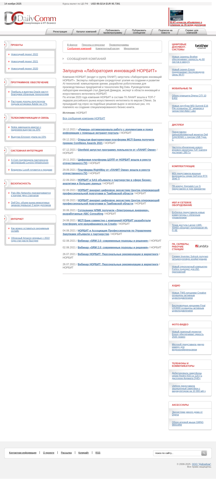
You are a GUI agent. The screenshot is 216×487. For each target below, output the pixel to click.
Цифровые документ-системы (179, 47)
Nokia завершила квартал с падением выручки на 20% (26, 128)
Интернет (17, 219)
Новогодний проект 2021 (24, 61)
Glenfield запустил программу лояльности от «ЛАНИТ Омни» (117, 149)
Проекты (17, 45)
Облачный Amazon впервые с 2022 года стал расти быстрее (30, 239)
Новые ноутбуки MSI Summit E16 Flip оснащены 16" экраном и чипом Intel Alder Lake (190, 108)
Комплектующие (183, 166)
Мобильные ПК (182, 88)
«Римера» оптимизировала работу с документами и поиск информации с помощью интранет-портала (108, 131)
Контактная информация (22, 452)
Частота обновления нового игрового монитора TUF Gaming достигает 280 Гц (189, 150)
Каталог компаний (86, 31)
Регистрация (60, 31)
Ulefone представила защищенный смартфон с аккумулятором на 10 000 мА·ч (189, 388)
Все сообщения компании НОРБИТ (84, 118)
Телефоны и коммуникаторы (183, 364)
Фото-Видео (180, 324)
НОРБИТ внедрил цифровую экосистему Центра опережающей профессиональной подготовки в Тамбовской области (111, 192)
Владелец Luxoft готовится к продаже (31, 169)
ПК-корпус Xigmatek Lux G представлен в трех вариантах (188, 187)
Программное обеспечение (30, 82)
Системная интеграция (27, 150)
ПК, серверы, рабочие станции (180, 247)
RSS (97, 452)
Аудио (176, 285)
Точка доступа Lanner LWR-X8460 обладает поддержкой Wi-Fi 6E (190, 228)
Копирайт (83, 452)
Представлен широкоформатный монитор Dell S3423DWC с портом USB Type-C (190, 136)
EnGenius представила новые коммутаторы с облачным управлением (188, 215)
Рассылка (66, 452)
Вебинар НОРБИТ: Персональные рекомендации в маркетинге (118, 254)
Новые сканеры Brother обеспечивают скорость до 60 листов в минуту (188, 59)
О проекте (48, 452)
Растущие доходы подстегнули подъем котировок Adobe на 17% (29, 102)
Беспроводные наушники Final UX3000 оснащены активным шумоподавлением (188, 308)
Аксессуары (180, 405)
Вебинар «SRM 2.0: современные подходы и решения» (113, 240)
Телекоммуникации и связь (30, 118)
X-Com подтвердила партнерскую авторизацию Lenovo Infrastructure (30, 161)
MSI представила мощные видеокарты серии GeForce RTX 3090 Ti (189, 176)
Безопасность (21, 183)
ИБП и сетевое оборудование (182, 203)
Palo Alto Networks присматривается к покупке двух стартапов (31, 194)
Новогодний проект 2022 (24, 54)
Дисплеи (178, 124)
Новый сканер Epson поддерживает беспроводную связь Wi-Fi (188, 72)
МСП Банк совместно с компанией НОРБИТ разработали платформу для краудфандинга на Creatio (107, 222)
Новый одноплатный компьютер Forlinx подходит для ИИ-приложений (189, 269)
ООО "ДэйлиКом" (201, 464)
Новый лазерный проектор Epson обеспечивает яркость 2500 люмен (188, 334)
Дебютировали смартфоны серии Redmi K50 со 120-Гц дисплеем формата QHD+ (187, 376)
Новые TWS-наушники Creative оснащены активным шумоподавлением (189, 295)
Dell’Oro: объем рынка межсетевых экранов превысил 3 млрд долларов (31, 203)
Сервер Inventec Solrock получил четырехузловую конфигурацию (190, 257)
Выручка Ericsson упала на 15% (28, 137)
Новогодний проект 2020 (24, 68)
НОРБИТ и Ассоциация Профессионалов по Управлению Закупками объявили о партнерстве (107, 232)
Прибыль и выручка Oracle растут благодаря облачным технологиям (30, 93)
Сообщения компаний (86, 59)
